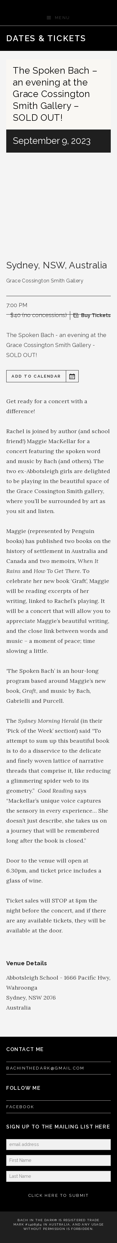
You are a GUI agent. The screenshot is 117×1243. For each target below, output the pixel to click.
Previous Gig (84, 38)
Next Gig (104, 38)
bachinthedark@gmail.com (45, 1068)
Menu (62, 17)
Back (94, 38)
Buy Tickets (96, 315)
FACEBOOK (20, 1106)
